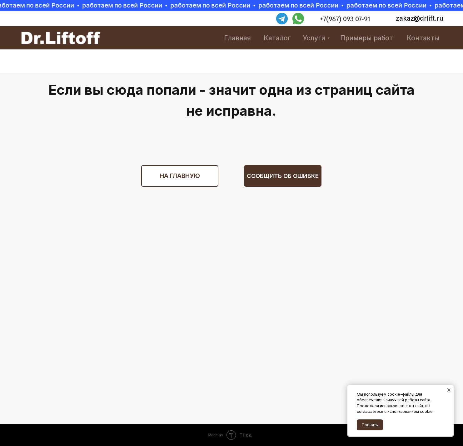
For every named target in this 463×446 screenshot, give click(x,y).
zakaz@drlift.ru (419, 18)
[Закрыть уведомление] (449, 390)
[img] (317, 19)
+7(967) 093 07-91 (345, 19)
